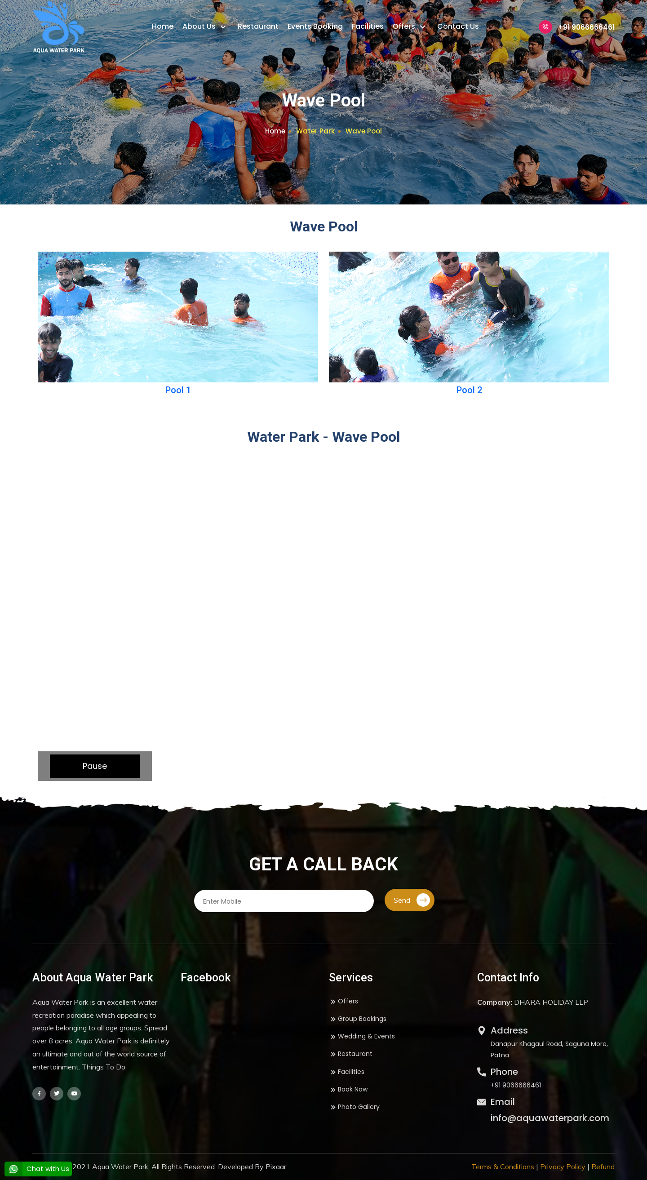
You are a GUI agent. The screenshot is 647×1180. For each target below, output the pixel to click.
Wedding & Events (362, 1036)
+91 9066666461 (577, 27)
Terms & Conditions (502, 1166)
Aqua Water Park (120, 1166)
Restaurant (258, 26)
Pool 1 (178, 390)
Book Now (348, 1089)
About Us (199, 26)
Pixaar (276, 1166)
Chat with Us (36, 1169)
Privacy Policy (562, 1166)
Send (412, 900)
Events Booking (315, 26)
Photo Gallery (354, 1107)
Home (162, 26)
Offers (405, 26)
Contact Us (458, 26)
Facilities (368, 26)
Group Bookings (357, 1019)
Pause (95, 766)
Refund (603, 1166)
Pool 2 (469, 390)
